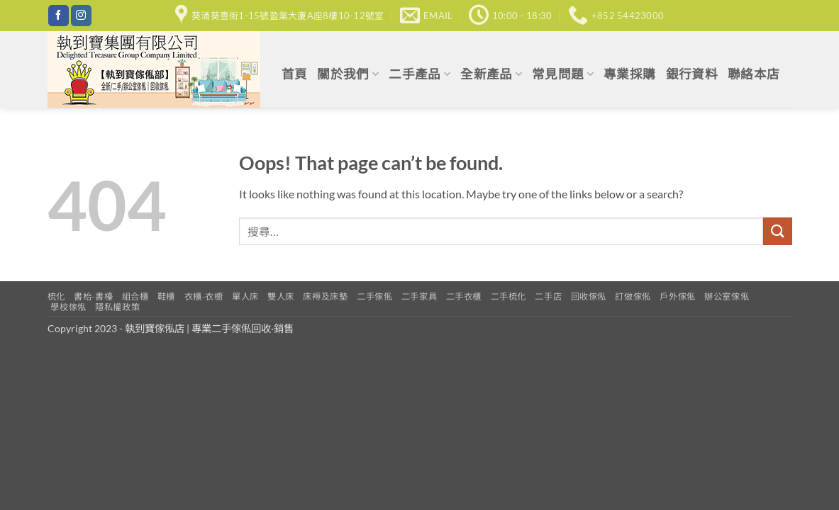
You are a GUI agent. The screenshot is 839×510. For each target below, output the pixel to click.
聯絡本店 (753, 74)
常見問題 (563, 74)
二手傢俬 (374, 296)
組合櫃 (135, 296)
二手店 (548, 296)
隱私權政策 (117, 307)
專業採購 (629, 74)
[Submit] (777, 231)
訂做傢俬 (632, 296)
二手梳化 (508, 296)
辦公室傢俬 (726, 296)
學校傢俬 (68, 307)
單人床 (245, 296)
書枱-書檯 (93, 296)
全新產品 (491, 74)
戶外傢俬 (677, 296)
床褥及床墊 (325, 296)
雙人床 (280, 296)
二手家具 (419, 296)
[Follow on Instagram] (81, 15)
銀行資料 (692, 74)
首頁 (295, 74)
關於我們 (348, 74)
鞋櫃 (166, 296)
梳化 (56, 296)
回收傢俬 (588, 296)
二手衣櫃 (464, 296)
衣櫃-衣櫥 (203, 296)
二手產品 (419, 74)
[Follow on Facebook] (58, 15)
